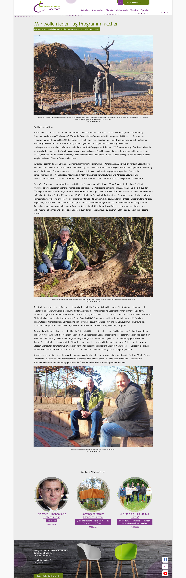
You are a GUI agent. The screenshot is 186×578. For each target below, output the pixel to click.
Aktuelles (85, 10)
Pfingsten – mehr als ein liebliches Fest (51, 515)
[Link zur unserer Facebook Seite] (165, 560)
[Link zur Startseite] (47, 7)
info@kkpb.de (40, 562)
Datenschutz (42, 576)
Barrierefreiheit (53, 576)
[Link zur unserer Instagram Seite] (165, 567)
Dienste (109, 10)
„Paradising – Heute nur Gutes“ (134, 515)
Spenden (145, 10)
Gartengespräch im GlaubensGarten (93, 515)
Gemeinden (97, 10)
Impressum (136, 2)
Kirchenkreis (122, 10)
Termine (134, 10)
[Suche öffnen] (120, 2)
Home (128, 2)
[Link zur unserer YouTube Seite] (165, 574)
